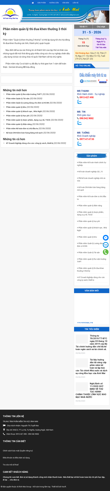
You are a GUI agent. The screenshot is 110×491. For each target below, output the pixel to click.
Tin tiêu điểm (92, 329)
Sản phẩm (41, 3)
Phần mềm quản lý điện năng (89, 205)
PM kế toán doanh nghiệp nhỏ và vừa (91, 179)
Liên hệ (75, 3)
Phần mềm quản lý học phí (88, 221)
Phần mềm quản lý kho (87, 237)
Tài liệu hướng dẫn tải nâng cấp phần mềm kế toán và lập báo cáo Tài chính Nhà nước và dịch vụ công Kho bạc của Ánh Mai (91, 366)
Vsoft (63, 487)
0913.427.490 (86, 97)
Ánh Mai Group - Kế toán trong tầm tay (34, 487)
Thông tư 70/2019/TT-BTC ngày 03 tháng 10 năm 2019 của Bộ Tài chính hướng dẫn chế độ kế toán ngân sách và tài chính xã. (91, 342)
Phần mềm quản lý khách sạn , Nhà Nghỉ (92, 229)
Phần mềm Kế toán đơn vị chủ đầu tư (91, 197)
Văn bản (65, 3)
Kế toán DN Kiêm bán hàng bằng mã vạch (91, 188)
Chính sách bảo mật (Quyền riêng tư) (18, 451)
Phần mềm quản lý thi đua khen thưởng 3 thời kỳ (90, 269)
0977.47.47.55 (86, 139)
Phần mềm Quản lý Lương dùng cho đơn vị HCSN (92, 244)
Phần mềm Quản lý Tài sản (88, 252)
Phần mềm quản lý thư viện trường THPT (91, 260)
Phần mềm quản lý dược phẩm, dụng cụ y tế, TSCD (90, 213)
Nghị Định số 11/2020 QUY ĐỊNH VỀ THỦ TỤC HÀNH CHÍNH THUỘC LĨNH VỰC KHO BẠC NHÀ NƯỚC (91, 390)
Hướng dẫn (54, 3)
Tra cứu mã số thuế (10, 465)
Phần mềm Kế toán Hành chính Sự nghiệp (91, 163)
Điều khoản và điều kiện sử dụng (16, 458)
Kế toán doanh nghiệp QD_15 (90, 172)
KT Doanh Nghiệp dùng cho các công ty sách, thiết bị (91, 278)
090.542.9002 (86, 118)
